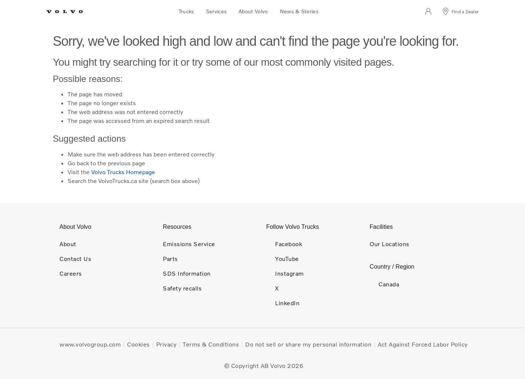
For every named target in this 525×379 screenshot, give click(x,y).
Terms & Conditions (211, 344)
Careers (70, 273)
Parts (170, 258)
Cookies (138, 344)
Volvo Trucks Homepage (123, 172)
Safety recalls (182, 288)
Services (216, 11)
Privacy (166, 344)
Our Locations (389, 244)
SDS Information (187, 273)
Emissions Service (189, 244)
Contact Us (75, 258)
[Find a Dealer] (459, 12)
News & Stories (299, 11)
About (67, 244)
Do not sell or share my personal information (308, 344)
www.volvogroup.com (90, 344)
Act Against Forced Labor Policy (423, 344)
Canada (384, 284)
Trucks (186, 11)
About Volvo (253, 11)
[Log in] (427, 12)
